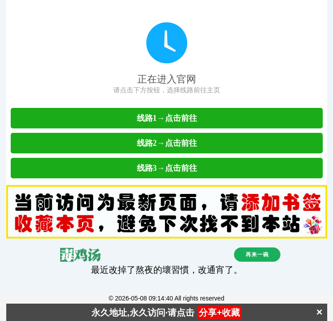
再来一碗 (257, 254)
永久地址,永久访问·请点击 (166, 312)
